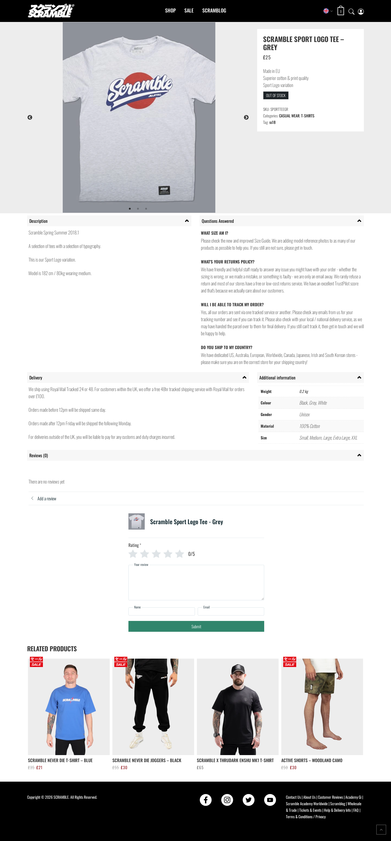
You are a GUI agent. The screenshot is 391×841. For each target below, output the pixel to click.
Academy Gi (353, 797)
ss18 (272, 122)
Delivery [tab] (35, 377)
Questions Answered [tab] (218, 221)
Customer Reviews (330, 797)
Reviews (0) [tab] (38, 455)
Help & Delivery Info (337, 810)
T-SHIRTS (307, 115)
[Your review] (196, 582)
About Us (309, 797)
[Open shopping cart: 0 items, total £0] (341, 11)
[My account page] (361, 11)
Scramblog (214, 10)
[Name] (161, 611)
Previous (30, 117)
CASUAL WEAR (289, 115)
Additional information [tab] (277, 377)
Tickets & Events (310, 810)
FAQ (356, 810)
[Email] (231, 611)
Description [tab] (38, 221)
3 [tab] (146, 209)
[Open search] (352, 11)
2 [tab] (138, 209)
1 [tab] (130, 209)
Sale (189, 10)
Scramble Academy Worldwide (307, 803)
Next (246, 117)
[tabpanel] (152, 117)
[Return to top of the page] (381, 829)
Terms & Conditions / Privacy (306, 816)
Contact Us (293, 797)
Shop (170, 10)
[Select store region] (328, 11)
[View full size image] (152, 117)
